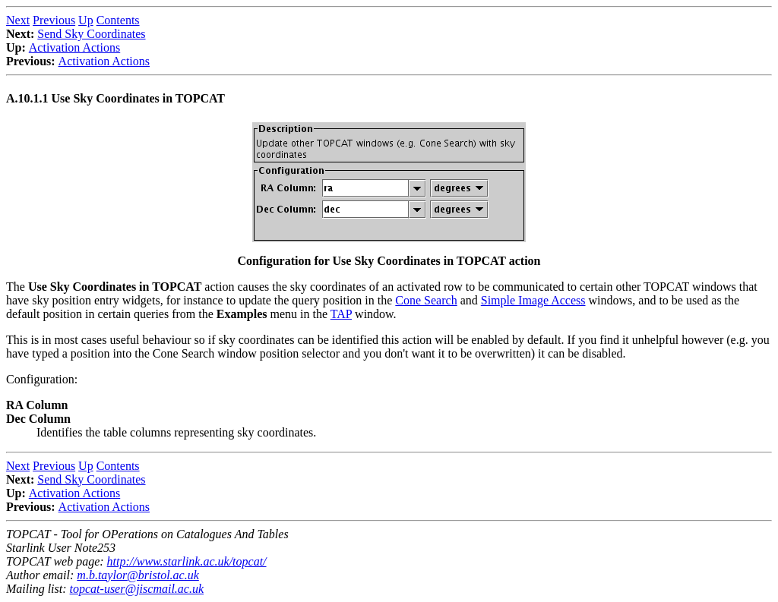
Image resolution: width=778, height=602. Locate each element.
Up (85, 20)
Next (18, 20)
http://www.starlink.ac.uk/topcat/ (187, 561)
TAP (341, 313)
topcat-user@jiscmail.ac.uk (137, 588)
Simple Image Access (533, 300)
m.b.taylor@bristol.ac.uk (137, 575)
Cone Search (426, 300)
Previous (54, 20)
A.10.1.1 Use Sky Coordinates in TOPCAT (115, 98)
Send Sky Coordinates (91, 33)
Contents (118, 20)
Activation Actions (74, 47)
